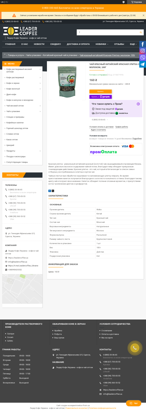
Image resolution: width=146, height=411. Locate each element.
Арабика (58, 330)
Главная (10, 44)
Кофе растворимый (15, 77)
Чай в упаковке (33, 55)
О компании (106, 330)
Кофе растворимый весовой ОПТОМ (19, 70)
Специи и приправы (15, 117)
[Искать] (141, 32)
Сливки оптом (12, 134)
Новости (39, 44)
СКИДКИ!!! (55, 44)
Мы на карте (107, 338)
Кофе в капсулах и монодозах (19, 100)
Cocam (10, 337)
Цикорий (10, 145)
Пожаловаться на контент (77, 408)
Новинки (101, 44)
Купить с (100, 97)
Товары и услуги (16, 55)
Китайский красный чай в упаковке (60, 55)
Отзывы (119, 44)
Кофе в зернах (13, 83)
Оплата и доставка (110, 334)
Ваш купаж (59, 338)
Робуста (58, 334)
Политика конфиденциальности (102, 408)
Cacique (10, 334)
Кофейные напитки (15, 123)
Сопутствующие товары (17, 162)
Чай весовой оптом (15, 106)
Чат (134, 403)
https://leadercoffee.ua (18, 258)
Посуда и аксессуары (15, 156)
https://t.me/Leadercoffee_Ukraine (23, 266)
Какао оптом (12, 139)
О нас (24, 44)
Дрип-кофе (11, 94)
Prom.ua (86, 405)
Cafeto (10, 341)
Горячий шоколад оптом (17, 128)
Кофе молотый (13, 89)
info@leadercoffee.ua (17, 262)
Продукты (10, 151)
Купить (100, 91)
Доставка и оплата (78, 44)
